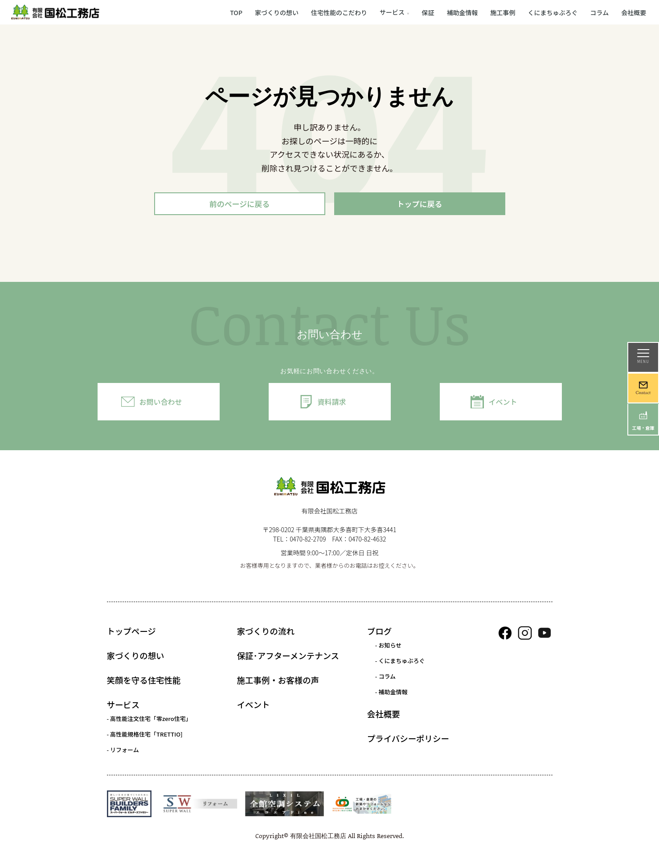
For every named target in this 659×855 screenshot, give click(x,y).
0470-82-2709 (308, 540)
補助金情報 (462, 12)
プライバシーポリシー (408, 739)
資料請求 (331, 403)
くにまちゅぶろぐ (553, 12)
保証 (428, 12)
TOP (236, 12)
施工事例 (503, 12)
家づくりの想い (277, 12)
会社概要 (633, 12)
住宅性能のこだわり (339, 12)
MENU (643, 356)
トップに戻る (419, 204)
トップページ (131, 632)
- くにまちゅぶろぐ (400, 662)
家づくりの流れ (266, 632)
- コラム (385, 677)
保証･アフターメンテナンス (288, 657)
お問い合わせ (160, 403)
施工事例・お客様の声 (278, 681)
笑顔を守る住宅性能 (144, 681)
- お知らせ (388, 646)
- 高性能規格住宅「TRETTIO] (145, 735)
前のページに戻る (239, 204)
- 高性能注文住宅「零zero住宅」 (149, 720)
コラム (599, 12)
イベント (502, 403)
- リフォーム (123, 751)
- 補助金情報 (391, 693)
